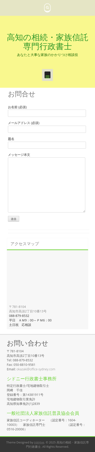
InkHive (39, 442)
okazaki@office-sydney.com (36, 369)
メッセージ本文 (46, 157)
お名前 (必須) (47, 110)
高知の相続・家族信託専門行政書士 (47, 42)
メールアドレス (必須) (47, 126)
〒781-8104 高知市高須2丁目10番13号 (28, 308)
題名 (47, 142)
